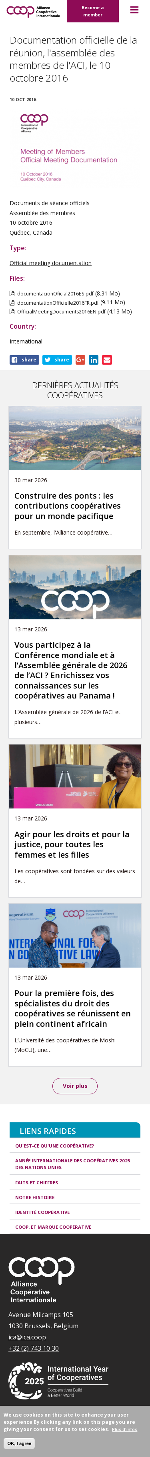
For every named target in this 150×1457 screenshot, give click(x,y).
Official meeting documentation (51, 263)
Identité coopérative (42, 1212)
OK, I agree (19, 1443)
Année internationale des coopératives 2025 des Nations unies (72, 1164)
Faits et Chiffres (36, 1183)
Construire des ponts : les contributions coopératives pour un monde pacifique (67, 505)
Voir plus (75, 1086)
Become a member (93, 11)
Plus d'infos (124, 1429)
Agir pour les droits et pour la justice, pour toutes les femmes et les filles (72, 844)
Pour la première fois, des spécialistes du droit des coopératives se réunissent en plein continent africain (72, 1008)
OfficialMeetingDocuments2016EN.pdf (61, 311)
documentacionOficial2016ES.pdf (55, 293)
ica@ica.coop (27, 1337)
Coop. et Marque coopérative (53, 1227)
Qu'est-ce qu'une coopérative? (54, 1146)
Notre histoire (34, 1197)
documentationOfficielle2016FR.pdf (58, 302)
